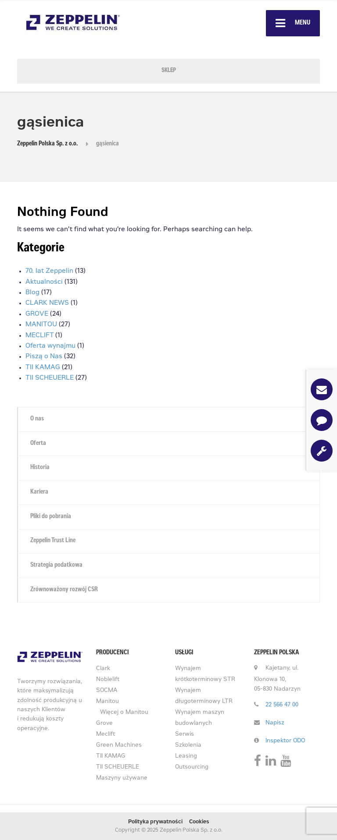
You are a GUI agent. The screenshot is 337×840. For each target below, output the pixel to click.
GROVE (36, 314)
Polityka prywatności (155, 822)
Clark (103, 669)
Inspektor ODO (285, 741)
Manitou (107, 702)
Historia (40, 468)
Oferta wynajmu (50, 346)
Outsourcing (191, 767)
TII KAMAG (42, 367)
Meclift (105, 735)
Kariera (39, 492)
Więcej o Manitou (124, 713)
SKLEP (168, 71)
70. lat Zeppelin (49, 271)
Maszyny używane (121, 778)
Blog (32, 292)
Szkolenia (188, 745)
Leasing (186, 756)
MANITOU (41, 324)
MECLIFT (39, 335)
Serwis (184, 735)
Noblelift (107, 680)
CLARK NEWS (47, 303)
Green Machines (119, 745)
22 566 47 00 (281, 705)
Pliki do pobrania (50, 517)
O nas (37, 419)
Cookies (199, 822)
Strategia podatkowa (56, 565)
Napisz (274, 723)
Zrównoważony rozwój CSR (64, 590)
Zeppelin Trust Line (52, 541)
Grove (104, 724)
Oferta (38, 444)
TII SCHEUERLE (49, 378)
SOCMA (106, 691)
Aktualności (44, 282)
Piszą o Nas (43, 356)
